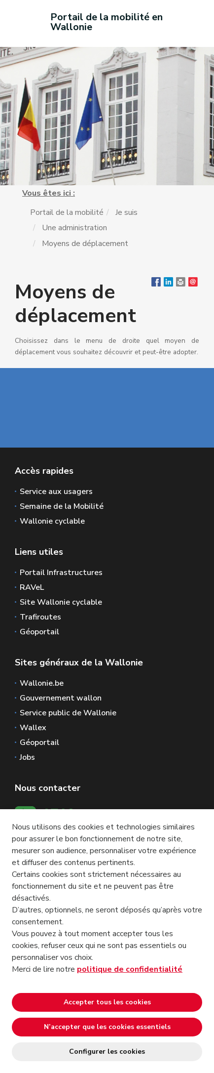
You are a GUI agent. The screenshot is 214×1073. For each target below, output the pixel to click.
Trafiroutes (40, 617)
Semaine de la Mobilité (62, 506)
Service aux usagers (56, 491)
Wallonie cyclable (52, 521)
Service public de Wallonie (68, 713)
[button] (181, 284)
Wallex (33, 728)
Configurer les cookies (107, 1051)
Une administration (74, 227)
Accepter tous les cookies (107, 1002)
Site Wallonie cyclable (61, 602)
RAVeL (32, 587)
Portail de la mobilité (67, 212)
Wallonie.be (42, 683)
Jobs (27, 757)
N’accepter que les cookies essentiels (107, 1027)
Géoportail (39, 632)
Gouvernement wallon (61, 698)
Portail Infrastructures (61, 573)
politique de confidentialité (129, 969)
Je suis (126, 212)
